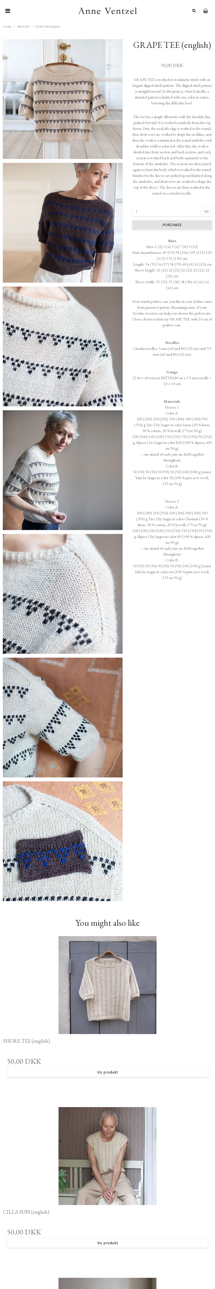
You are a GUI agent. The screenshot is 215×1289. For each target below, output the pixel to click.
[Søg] (192, 11)
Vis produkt (107, 1072)
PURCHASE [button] (172, 224)
